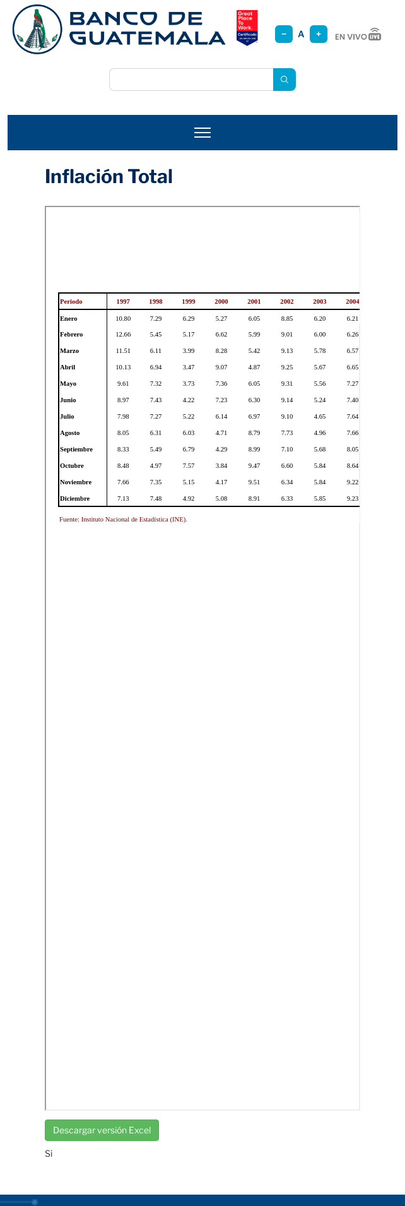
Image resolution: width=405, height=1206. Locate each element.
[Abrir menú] (202, 132)
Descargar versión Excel (102, 1130)
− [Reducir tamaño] (283, 33)
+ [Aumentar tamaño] (318, 33)
